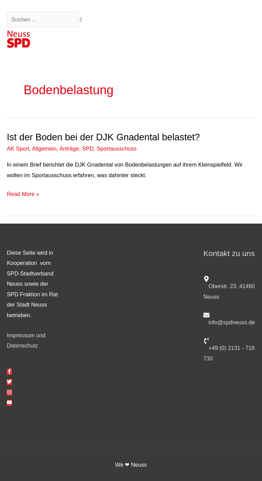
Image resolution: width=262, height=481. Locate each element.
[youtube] (9, 403)
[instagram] (9, 393)
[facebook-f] (9, 372)
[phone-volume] (229, 349)
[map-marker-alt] (229, 287)
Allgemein (44, 148)
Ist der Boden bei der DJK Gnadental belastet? (103, 137)
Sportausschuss (117, 148)
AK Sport (18, 148)
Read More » (23, 194)
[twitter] (9, 382)
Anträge (69, 148)
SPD (88, 148)
